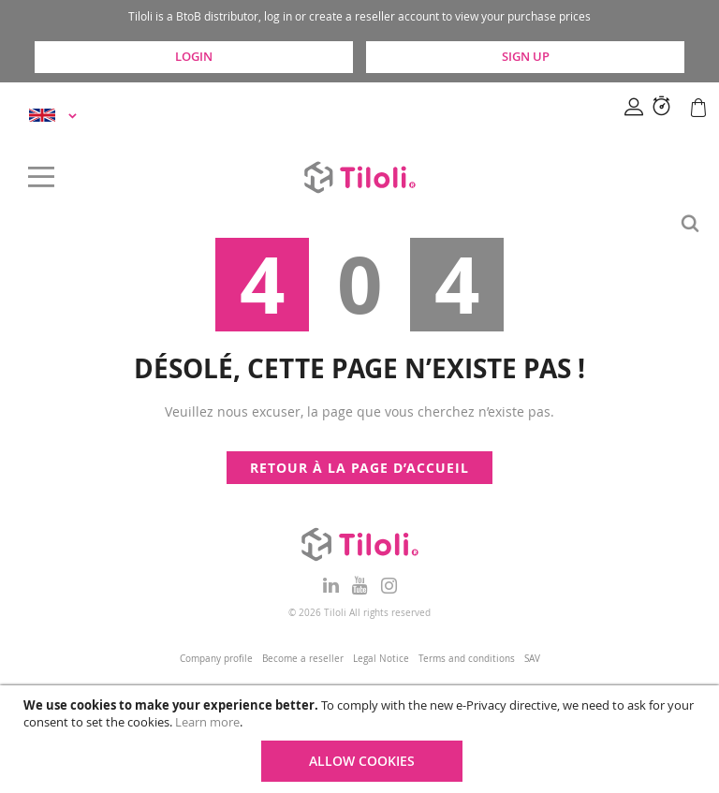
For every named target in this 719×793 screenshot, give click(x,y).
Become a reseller (303, 659)
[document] (361, 739)
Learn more (207, 721)
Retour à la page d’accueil (359, 468)
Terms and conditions (466, 659)
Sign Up (526, 56)
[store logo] (359, 177)
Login (194, 56)
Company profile (216, 659)
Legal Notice (381, 659)
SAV (532, 659)
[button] (55, 115)
